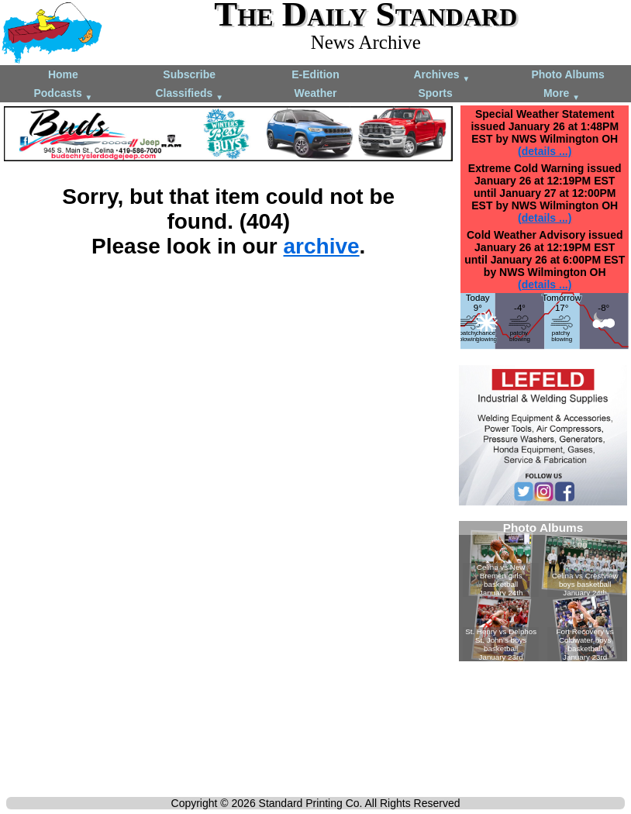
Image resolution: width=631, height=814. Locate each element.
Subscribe (189, 74)
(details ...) (544, 151)
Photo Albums (567, 74)
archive (322, 246)
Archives (441, 75)
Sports (435, 93)
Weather (316, 93)
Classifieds (189, 94)
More (561, 94)
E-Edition (315, 74)
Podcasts (62, 94)
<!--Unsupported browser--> (543, 591)
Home (63, 74)
